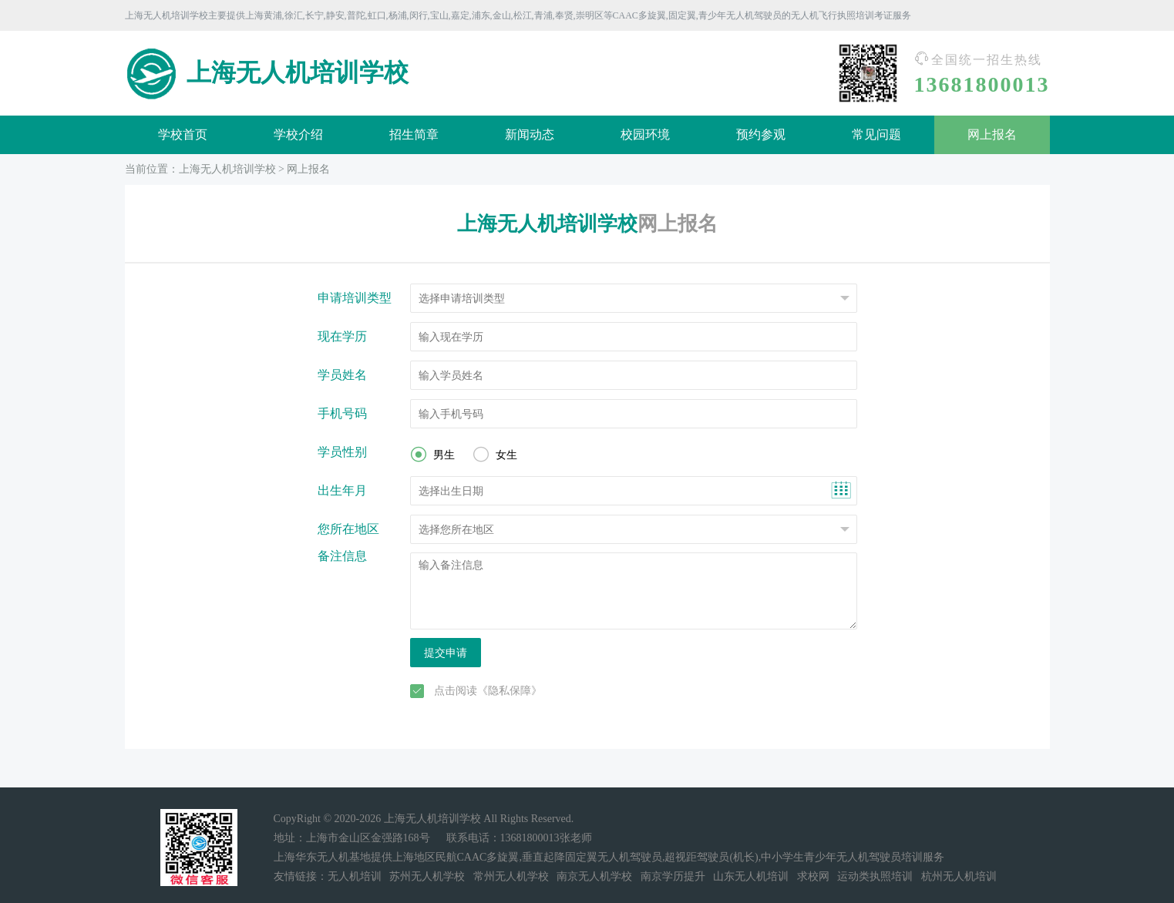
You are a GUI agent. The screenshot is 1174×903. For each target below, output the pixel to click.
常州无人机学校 (511, 876)
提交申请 (445, 652)
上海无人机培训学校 (227, 169)
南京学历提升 (673, 876)
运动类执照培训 (875, 876)
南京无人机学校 (594, 876)
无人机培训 (355, 876)
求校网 (813, 876)
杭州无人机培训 (959, 876)
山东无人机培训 (751, 876)
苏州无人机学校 (427, 876)
